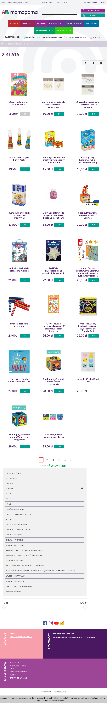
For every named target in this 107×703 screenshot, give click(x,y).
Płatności (14, 675)
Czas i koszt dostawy (18, 672)
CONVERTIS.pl (61, 691)
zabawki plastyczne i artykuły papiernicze (24, 550)
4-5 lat (9, 494)
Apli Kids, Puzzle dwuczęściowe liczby (53, 435)
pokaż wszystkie (53, 465)
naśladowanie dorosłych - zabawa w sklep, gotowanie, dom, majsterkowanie (40, 571)
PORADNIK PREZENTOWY (51, 37)
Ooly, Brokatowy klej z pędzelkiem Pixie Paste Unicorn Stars (54, 215)
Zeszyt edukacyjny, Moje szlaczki (19, 103)
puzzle (9, 519)
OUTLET (96, 37)
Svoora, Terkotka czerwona (19, 324)
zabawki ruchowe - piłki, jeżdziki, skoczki (24, 555)
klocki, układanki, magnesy (18, 514)
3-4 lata (9, 488)
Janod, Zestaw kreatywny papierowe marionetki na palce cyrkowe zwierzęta (87, 272)
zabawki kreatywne (15, 545)
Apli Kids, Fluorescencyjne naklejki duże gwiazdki (53, 270)
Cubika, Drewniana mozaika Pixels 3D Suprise (88, 215)
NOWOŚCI (30, 37)
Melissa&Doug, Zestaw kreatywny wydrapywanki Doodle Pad (88, 327)
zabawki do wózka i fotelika (18, 530)
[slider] (4, 607)
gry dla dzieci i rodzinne (16, 524)
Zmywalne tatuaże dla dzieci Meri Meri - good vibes (53, 104)
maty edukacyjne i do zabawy (19, 586)
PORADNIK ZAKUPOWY (77, 37)
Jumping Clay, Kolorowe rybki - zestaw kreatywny (87, 160)
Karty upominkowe (18, 666)
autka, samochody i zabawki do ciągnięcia (25, 566)
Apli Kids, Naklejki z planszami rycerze (19, 269)
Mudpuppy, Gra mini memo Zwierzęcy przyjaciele (19, 437)
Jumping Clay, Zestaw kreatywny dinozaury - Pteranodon (53, 160)
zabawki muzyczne (14, 540)
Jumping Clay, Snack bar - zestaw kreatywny (19, 215)
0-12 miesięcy (11, 478)
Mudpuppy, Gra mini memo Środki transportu (53, 381)
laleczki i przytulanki (15, 576)
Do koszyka (59, 114)
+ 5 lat (8, 499)
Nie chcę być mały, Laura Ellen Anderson (19, 380)
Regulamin (14, 663)
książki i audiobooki (15, 509)
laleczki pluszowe (14, 560)
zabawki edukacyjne (15, 581)
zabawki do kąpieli (14, 535)
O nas (12, 669)
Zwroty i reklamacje (18, 678)
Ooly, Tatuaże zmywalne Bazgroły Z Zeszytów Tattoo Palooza (53, 327)
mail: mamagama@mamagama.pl (16, 3)
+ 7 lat (8, 504)
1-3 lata (9, 483)
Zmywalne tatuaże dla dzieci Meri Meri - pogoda (87, 104)
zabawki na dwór (14, 591)
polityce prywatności (57, 700)
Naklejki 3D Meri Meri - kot (88, 380)
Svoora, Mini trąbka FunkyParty (19, 158)
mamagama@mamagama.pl (21, 637)
